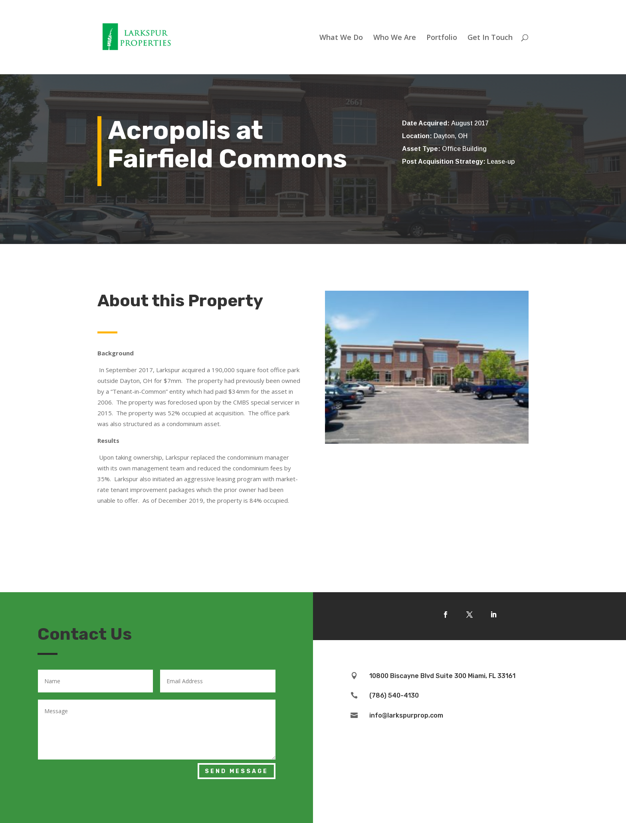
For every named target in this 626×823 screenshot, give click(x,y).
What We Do (341, 38)
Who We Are (394, 38)
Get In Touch (490, 38)
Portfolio (441, 38)
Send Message (236, 771)
